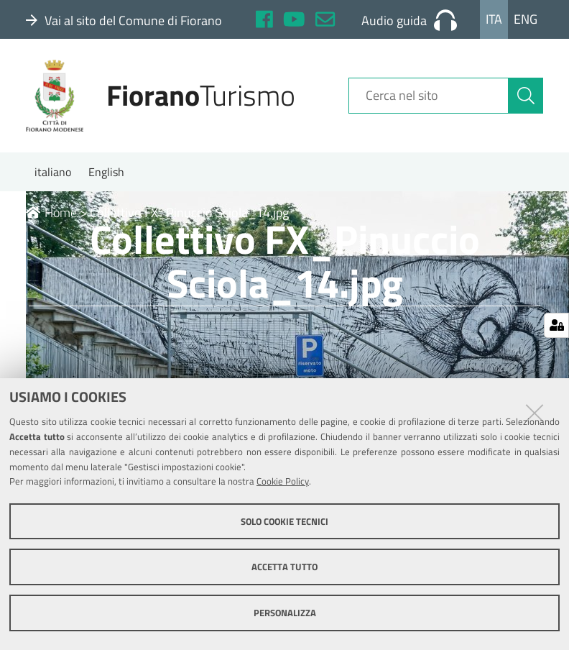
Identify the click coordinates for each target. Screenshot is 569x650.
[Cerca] (526, 96)
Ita (494, 19)
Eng (525, 19)
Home (51, 212)
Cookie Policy (282, 481)
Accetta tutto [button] (284, 566)
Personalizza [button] (285, 612)
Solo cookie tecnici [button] (284, 521)
